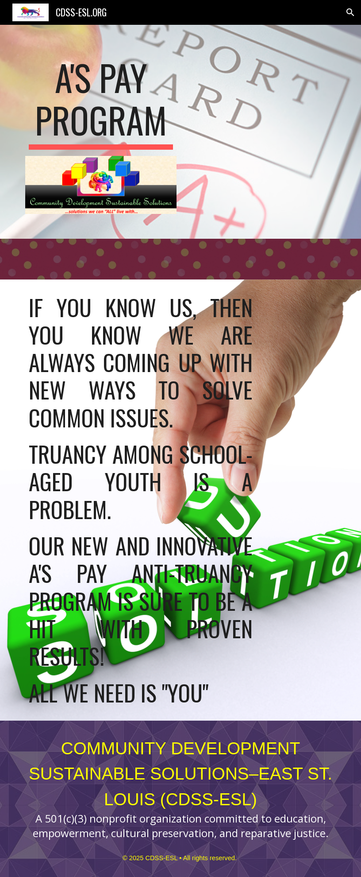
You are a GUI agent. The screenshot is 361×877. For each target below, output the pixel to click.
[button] (350, 12)
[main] (101, 103)
